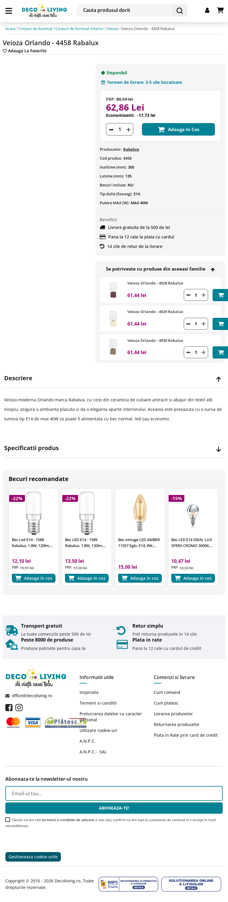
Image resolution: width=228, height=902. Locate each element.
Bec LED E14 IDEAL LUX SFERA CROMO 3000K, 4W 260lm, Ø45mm (191, 543)
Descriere (18, 378)
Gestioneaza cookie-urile (33, 856)
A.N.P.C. (88, 741)
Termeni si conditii (98, 703)
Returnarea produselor (177, 724)
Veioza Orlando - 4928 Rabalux (155, 283)
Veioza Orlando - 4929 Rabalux (155, 311)
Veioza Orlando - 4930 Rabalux (155, 340)
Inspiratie (89, 692)
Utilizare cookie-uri (98, 730)
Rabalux (131, 149)
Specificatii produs (31, 448)
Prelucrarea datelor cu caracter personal (111, 716)
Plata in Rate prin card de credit (186, 735)
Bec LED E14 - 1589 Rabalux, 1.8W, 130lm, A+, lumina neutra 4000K (86, 543)
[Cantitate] (119, 129)
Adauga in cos (178, 129)
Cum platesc (166, 703)
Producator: (111, 149)
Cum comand (167, 692)
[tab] (114, 378)
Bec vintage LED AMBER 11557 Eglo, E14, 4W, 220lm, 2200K (139, 543)
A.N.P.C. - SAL (93, 752)
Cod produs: (111, 158)
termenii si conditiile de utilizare (68, 819)
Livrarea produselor (173, 713)
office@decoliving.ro (32, 695)
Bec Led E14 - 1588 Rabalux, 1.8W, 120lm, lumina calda (31, 543)
